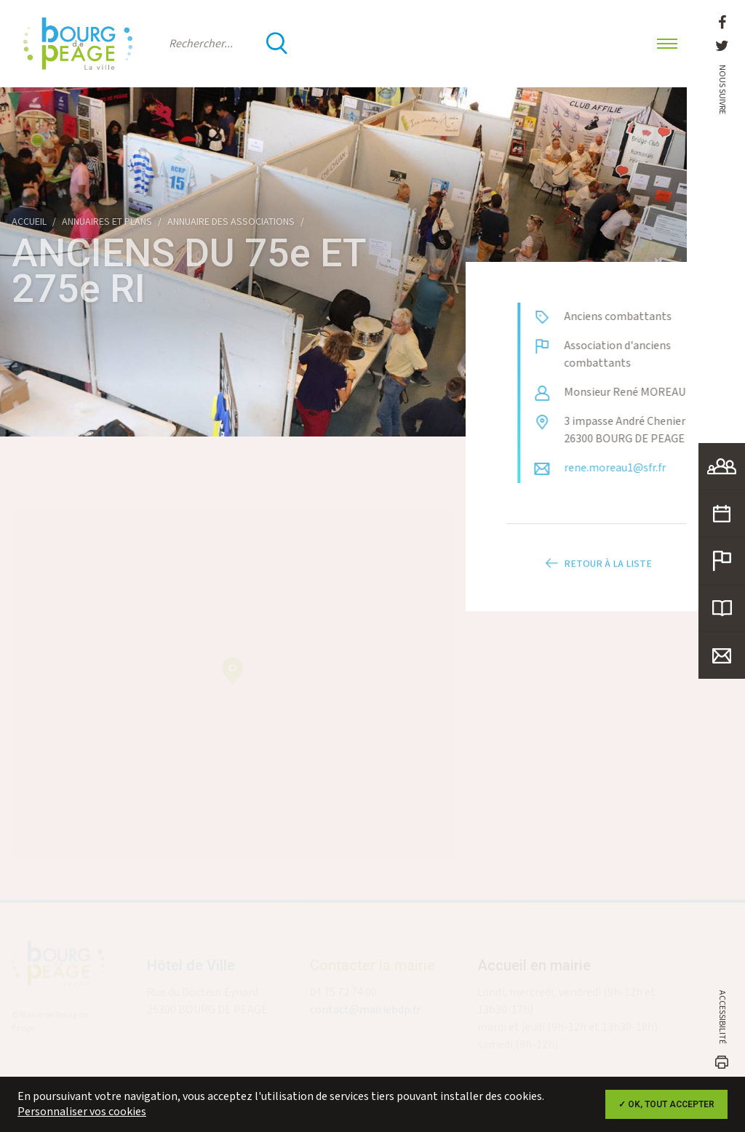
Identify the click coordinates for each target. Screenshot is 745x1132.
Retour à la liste (596, 572)
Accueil (29, 221)
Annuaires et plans (107, 221)
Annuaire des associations (231, 221)
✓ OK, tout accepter (666, 1104)
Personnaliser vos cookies (81, 1112)
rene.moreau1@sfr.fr (623, 468)
